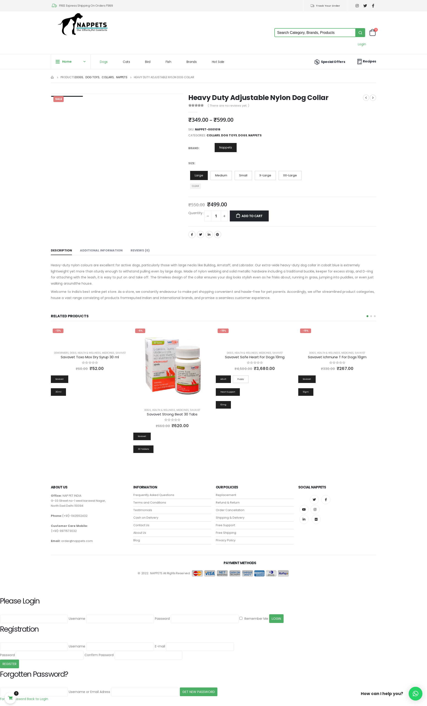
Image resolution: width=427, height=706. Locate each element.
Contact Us (141, 525)
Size (191, 163)
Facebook (192, 234)
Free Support (225, 525)
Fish (168, 61)
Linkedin (304, 519)
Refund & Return (228, 502)
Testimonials (142, 510)
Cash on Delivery (145, 518)
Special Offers (329, 62)
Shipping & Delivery (230, 518)
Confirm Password (99, 655)
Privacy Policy (225, 540)
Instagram (315, 509)
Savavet (120, 353)
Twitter (200, 234)
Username (77, 619)
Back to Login (37, 699)
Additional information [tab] (101, 250)
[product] (172, 365)
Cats (126, 61)
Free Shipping (226, 533)
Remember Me (253, 619)
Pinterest (217, 234)
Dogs (104, 61)
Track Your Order (325, 5)
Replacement (226, 495)
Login (362, 44)
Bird (148, 61)
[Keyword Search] (315, 33)
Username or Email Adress (89, 692)
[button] (367, 316)
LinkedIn (209, 234)
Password (162, 619)
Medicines (108, 353)
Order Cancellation (230, 510)
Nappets (255, 135)
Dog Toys (229, 135)
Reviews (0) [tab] (140, 250)
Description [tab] (61, 250)
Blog (136, 540)
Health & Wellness (89, 353)
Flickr (316, 519)
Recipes (366, 61)
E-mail (160, 646)
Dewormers (61, 353)
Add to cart (252, 216)
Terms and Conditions (149, 502)
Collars (213, 135)
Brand (193, 148)
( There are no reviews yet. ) (228, 105)
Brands (191, 61)
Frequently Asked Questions (153, 495)
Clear (195, 186)
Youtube (304, 509)
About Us (139, 533)
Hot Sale (218, 61)
